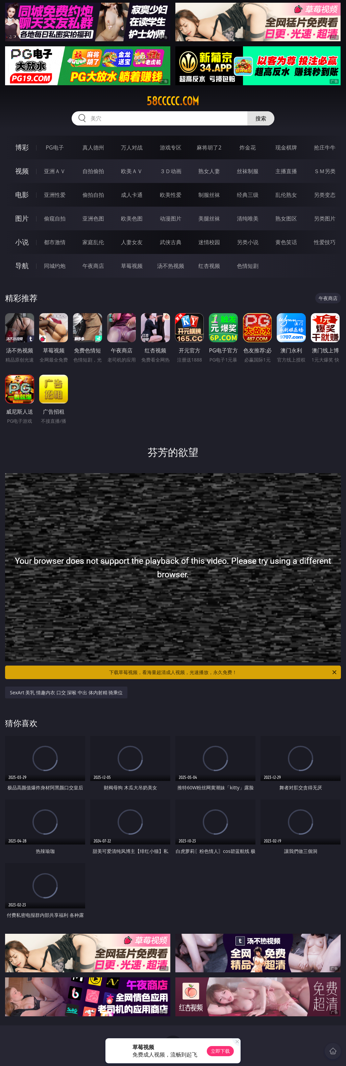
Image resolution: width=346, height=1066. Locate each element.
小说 (22, 242)
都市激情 (55, 242)
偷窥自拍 (55, 218)
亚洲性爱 (55, 195)
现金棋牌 (286, 147)
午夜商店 (93, 266)
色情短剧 (247, 266)
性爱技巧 (325, 242)
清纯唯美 (247, 218)
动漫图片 (170, 218)
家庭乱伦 (93, 242)
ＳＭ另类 (325, 171)
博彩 (22, 147)
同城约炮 (55, 266)
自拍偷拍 (93, 171)
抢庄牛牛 (325, 147)
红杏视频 (209, 266)
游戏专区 (170, 147)
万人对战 (132, 147)
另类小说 (247, 242)
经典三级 (247, 195)
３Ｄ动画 (170, 171)
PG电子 (55, 147)
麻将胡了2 (209, 147)
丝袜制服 (247, 171)
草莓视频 (132, 266)
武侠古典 (170, 242)
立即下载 (220, 1051)
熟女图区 (286, 218)
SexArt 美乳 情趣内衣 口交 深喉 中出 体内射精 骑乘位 (66, 692)
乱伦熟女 (286, 195)
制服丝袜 (209, 195)
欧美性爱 (170, 195)
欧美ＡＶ (132, 171)
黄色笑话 (286, 242)
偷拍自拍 (93, 195)
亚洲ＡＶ (55, 171)
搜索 (260, 118)
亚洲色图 (93, 218)
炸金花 (248, 147)
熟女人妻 (209, 171)
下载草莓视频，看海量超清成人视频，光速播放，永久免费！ (223, 672)
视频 (22, 171)
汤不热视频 (170, 266)
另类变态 (325, 195)
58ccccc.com (173, 101)
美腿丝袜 (209, 218)
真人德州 (93, 147)
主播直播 (286, 171)
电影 (22, 194)
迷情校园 (209, 242)
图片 (22, 218)
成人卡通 (132, 195)
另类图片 (325, 218)
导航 (22, 265)
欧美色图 (132, 218)
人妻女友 (132, 242)
